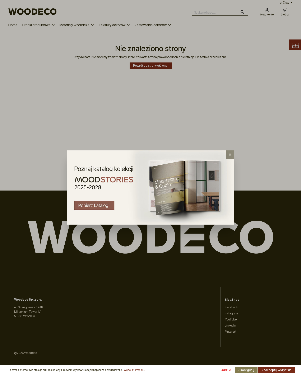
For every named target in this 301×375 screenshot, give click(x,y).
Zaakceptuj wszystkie (277, 370)
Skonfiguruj (246, 370)
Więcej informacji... (134, 369)
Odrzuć (226, 370)
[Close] (230, 154)
